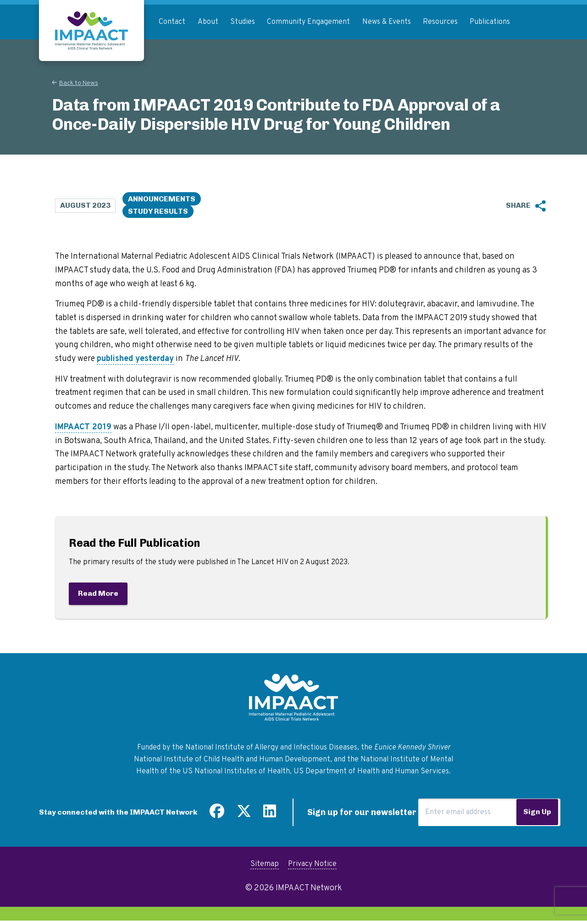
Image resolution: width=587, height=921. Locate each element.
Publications (490, 22)
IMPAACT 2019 (83, 427)
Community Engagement (308, 22)
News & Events (386, 22)
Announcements (161, 198)
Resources (440, 22)
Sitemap (264, 864)
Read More (98, 593)
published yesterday (135, 359)
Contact (172, 22)
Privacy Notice (312, 864)
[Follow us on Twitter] (244, 814)
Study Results (158, 211)
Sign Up (537, 811)
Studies (242, 22)
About (208, 22)
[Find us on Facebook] (217, 814)
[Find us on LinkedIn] (269, 814)
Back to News (78, 83)
